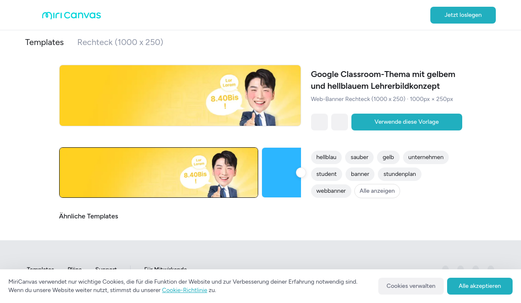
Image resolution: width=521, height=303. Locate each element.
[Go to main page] (71, 17)
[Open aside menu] (33, 15)
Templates (44, 42)
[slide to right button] (301, 172)
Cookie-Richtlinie (184, 290)
